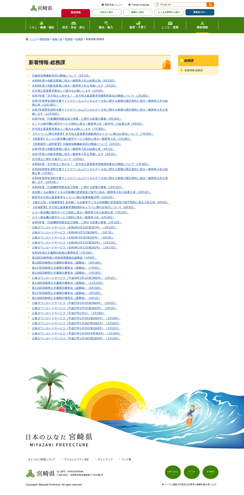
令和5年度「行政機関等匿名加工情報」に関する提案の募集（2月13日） (77, 222)
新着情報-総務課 (194, 70)
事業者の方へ (199, 12)
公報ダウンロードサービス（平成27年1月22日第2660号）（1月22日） (76, 328)
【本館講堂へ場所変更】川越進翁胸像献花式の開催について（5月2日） (77, 144)
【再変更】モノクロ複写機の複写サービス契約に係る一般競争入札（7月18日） (82, 138)
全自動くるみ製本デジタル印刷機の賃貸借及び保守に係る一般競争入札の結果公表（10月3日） (91, 192)
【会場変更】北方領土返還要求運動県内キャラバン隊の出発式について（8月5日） (84, 207)
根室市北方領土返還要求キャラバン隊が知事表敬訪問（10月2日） (73, 197)
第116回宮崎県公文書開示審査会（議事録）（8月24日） (67, 288)
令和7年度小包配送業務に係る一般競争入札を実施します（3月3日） (75, 154)
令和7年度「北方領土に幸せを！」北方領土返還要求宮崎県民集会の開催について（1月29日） (91, 95)
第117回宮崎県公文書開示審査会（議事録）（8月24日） (67, 293)
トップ (33, 39)
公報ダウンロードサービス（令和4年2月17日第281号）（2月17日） (74, 247)
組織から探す (137, 12)
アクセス (191, 472)
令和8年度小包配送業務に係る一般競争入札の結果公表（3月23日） (74, 80)
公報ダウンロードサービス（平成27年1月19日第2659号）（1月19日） (76, 338)
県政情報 (44, 39)
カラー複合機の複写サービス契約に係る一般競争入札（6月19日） (73, 217)
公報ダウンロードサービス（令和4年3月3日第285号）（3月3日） (73, 237)
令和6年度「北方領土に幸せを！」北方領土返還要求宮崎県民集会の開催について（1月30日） (91, 164)
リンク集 (126, 459)
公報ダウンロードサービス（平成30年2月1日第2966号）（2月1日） (74, 278)
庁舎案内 (210, 472)
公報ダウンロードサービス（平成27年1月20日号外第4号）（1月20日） (77, 333)
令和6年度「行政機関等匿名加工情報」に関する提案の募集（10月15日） (78, 187)
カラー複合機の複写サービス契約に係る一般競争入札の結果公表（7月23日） (80, 212)
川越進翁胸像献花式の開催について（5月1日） (61, 75)
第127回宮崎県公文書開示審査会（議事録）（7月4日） (66, 267)
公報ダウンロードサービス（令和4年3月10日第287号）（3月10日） (74, 227)
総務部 (69, 39)
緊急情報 (76, 12)
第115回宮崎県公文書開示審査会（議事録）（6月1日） (66, 298)
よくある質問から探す (169, 12)
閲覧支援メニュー (113, 4)
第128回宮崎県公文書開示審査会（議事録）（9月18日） (67, 262)
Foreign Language (140, 4)
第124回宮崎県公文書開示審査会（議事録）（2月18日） (67, 272)
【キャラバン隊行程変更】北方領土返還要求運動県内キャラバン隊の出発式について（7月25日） (93, 134)
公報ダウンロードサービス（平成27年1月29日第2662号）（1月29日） (76, 318)
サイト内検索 (157, 4)
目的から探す (106, 12)
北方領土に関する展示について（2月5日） (58, 159)
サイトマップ (105, 459)
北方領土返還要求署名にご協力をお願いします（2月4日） (68, 90)
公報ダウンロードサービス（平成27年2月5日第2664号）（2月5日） (74, 303)
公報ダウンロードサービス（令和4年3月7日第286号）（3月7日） (73, 232)
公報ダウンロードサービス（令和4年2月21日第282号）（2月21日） (74, 242)
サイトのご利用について (41, 459)
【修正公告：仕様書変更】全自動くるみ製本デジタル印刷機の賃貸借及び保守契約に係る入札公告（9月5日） (100, 202)
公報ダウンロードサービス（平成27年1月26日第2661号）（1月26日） (76, 323)
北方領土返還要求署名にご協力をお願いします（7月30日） (69, 129)
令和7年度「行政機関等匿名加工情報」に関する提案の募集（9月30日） (77, 118)
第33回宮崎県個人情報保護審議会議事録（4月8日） (64, 257)
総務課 (79, 39)
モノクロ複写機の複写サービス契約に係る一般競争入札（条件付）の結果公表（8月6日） (88, 123)
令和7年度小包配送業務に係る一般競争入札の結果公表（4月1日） (73, 149)
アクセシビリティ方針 (76, 459)
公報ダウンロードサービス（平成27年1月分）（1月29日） (69, 313)
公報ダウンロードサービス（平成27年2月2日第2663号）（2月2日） (74, 308)
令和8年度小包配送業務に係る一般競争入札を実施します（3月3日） (75, 85)
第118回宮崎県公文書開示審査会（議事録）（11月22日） (68, 283)
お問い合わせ (172, 472)
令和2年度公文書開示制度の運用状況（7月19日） (63, 252)
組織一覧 (57, 39)
